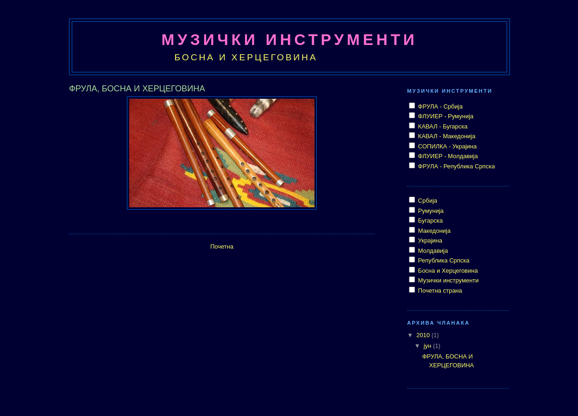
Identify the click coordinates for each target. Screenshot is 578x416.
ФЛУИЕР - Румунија (444, 116)
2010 (424, 335)
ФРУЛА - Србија (439, 106)
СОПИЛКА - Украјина (446, 146)
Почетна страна (439, 290)
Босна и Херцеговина (447, 270)
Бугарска (429, 220)
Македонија (433, 230)
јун (428, 345)
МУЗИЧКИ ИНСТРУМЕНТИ (290, 39)
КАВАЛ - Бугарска (442, 126)
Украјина (429, 240)
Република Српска (443, 260)
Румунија (430, 210)
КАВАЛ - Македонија (446, 136)
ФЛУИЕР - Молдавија (447, 156)
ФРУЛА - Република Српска (455, 166)
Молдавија (432, 250)
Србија (426, 200)
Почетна (221, 246)
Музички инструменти (447, 280)
